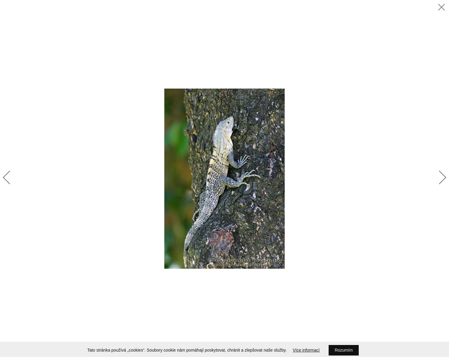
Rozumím (344, 350)
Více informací (306, 350)
